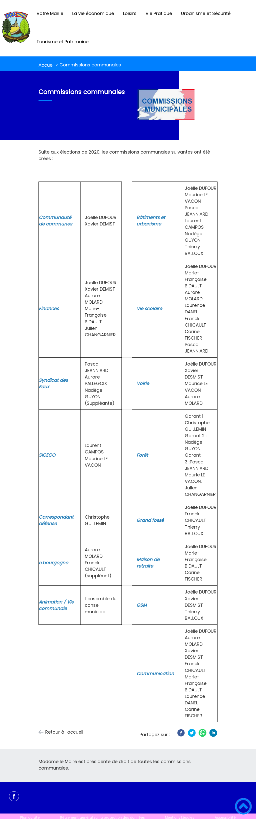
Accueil (46, 65)
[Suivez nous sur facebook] (14, 796)
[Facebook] (181, 733)
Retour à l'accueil (64, 732)
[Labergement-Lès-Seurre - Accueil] (16, 28)
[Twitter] (192, 733)
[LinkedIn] (213, 733)
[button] (243, 806)
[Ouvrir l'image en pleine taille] (168, 105)
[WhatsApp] (202, 733)
